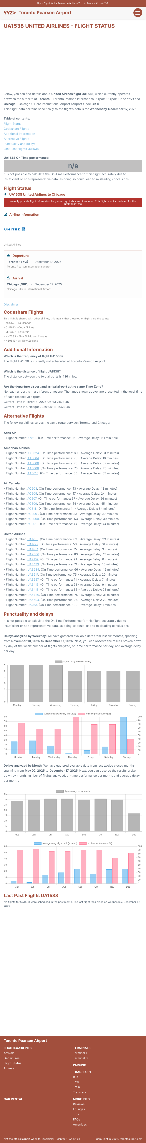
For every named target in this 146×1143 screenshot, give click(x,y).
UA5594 (33, 600)
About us (74, 1138)
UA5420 (33, 595)
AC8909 (33, 519)
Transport (82, 1072)
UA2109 (33, 559)
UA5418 (33, 589)
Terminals (81, 1048)
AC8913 (32, 524)
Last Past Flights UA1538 (21, 149)
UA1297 (32, 544)
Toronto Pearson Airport (45, 12)
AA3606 (33, 463)
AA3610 (32, 473)
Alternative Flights (16, 139)
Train (76, 1087)
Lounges (79, 1109)
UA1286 (32, 539)
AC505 (32, 493)
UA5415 (33, 584)
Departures (11, 1058)
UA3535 (33, 569)
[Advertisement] (73, 62)
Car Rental (13, 1099)
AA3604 (33, 458)
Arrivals (9, 1053)
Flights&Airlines (17, 1048)
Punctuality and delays (19, 144)
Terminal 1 (80, 1053)
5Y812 (31, 438)
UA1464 (32, 549)
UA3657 (33, 579)
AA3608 (33, 468)
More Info (81, 1099)
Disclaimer (48, 1138)
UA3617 (32, 574)
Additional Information (19, 134)
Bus (75, 1077)
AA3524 (33, 453)
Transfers (79, 1092)
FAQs (76, 1119)
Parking (79, 1065)
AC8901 (32, 514)
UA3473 (33, 564)
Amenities (80, 1124)
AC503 (32, 488)
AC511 (31, 508)
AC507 (31, 498)
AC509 (32, 503)
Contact (62, 1138)
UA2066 (33, 554)
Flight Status (12, 123)
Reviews (78, 1104)
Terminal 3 (80, 1058)
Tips (76, 1114)
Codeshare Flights (16, 128)
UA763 (32, 605)
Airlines (9, 1068)
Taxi (76, 1082)
